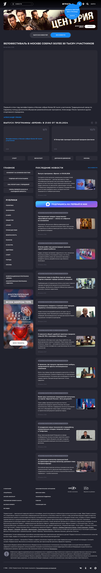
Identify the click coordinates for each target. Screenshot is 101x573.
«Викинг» (10, 529)
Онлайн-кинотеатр (9, 496)
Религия (9, 240)
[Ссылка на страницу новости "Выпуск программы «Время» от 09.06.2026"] (66, 184)
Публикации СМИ (41, 504)
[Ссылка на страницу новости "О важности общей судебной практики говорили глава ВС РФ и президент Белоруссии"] (66, 341)
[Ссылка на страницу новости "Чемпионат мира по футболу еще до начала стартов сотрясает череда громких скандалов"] (66, 283)
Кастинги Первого (9, 504)
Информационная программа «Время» (17, 277)
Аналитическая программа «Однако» (16, 282)
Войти (93, 4)
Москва (87, 158)
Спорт (14, 158)
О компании (7, 488)
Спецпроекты (8, 492)
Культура (9, 245)
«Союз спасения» (82, 527)
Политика (10, 205)
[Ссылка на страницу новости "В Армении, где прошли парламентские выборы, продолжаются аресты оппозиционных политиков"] (66, 372)
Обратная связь (40, 492)
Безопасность (11, 235)
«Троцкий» (17, 529)
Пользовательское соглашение (45, 488)
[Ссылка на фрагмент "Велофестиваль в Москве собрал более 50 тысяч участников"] (26, 139)
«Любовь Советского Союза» (67, 527)
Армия (8, 225)
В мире (8, 215)
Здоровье (9, 250)
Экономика (10, 210)
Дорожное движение (63, 158)
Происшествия (11, 230)
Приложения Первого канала (13, 500)
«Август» (55, 527)
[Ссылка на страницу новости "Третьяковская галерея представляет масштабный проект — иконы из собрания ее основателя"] (66, 223)
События (38, 500)
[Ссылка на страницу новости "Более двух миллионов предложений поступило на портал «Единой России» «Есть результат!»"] (66, 404)
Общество (10, 220)
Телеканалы (53, 548)
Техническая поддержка (43, 496)
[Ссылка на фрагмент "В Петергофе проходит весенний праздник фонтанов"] (74, 139)
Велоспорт (38, 158)
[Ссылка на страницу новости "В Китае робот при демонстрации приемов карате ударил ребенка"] (66, 254)
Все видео (7, 508)
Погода (8, 259)
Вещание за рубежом (89, 489)
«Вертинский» (32, 529)
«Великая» (24, 529)
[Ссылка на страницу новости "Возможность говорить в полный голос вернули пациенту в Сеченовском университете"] (66, 312)
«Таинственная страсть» (45, 529)
